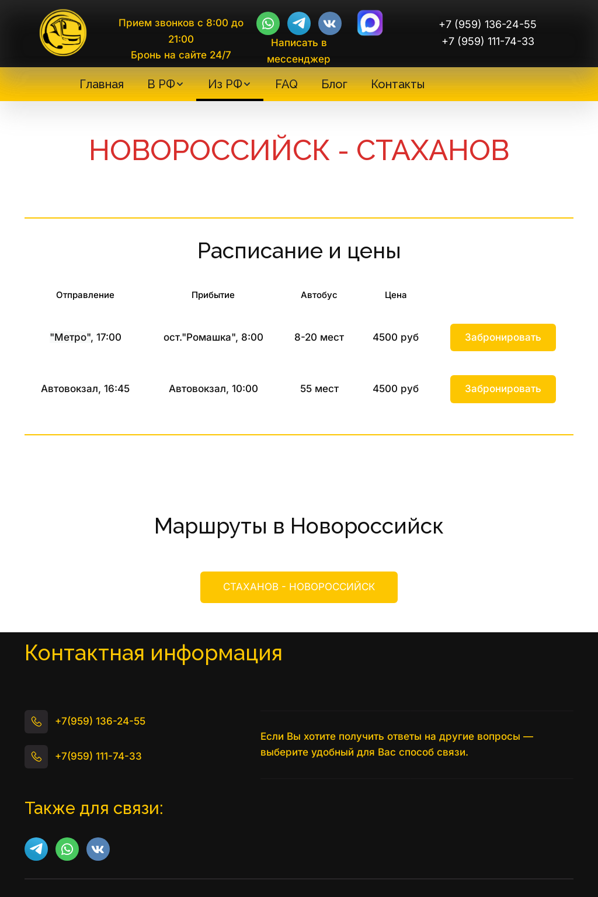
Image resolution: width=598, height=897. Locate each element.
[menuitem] (101, 84)
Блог (334, 84)
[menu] (252, 84)
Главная (101, 84)
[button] (165, 84)
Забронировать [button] (503, 337)
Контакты (398, 84)
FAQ (286, 84)
